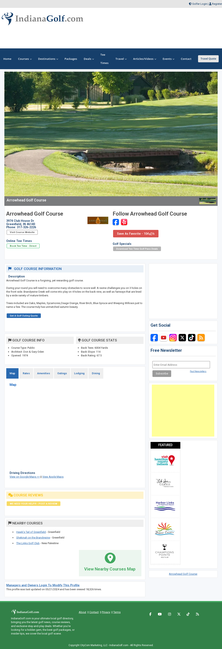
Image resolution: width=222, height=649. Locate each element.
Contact (94, 612)
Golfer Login (199, 3)
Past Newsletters (198, 371)
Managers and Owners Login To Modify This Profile (43, 585)
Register (217, 3)
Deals (89, 59)
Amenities (43, 373)
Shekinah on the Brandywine (33, 537)
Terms (117, 612)
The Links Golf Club (28, 543)
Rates (26, 373)
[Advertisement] (183, 411)
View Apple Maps (53, 476)
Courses (24, 59)
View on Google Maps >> (25, 476)
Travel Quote (208, 58)
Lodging (79, 373)
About (82, 612)
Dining (96, 373)
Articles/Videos (144, 59)
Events (168, 59)
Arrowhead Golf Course (183, 573)
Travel (121, 59)
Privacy (106, 612)
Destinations (48, 59)
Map (12, 373)
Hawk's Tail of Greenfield (31, 532)
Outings (62, 373)
